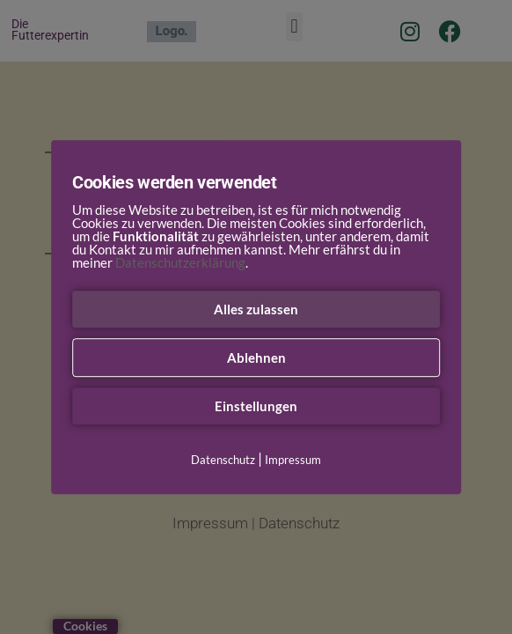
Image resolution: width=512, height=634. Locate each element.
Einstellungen (256, 406)
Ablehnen (256, 357)
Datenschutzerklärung (180, 262)
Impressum (293, 460)
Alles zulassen (256, 309)
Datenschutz (223, 460)
